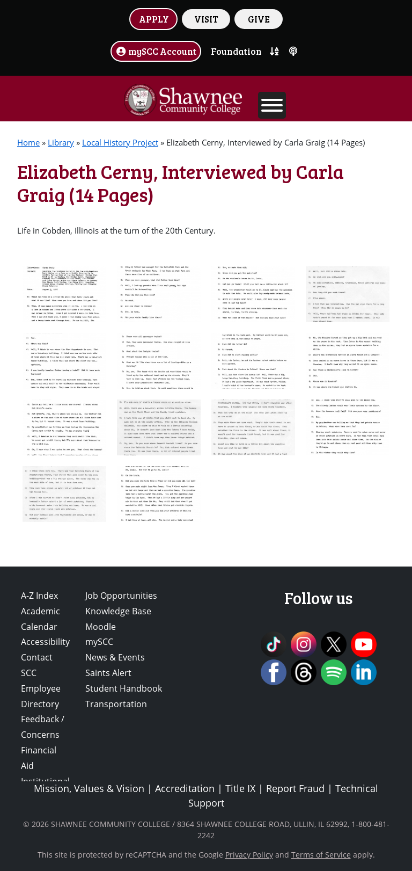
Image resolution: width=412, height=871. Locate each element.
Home (28, 142)
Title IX (240, 788)
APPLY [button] (154, 18)
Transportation (116, 704)
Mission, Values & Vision (89, 788)
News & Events (115, 657)
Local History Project (120, 142)
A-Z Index (39, 595)
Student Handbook (123, 688)
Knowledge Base (118, 611)
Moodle (100, 627)
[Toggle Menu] (272, 105)
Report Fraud (295, 788)
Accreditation (185, 788)
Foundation (236, 51)
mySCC (99, 642)
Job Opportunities (121, 595)
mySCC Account (156, 51)
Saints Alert (108, 673)
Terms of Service (321, 855)
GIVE (259, 18)
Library (61, 142)
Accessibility (45, 642)
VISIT (206, 18)
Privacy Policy (249, 855)
